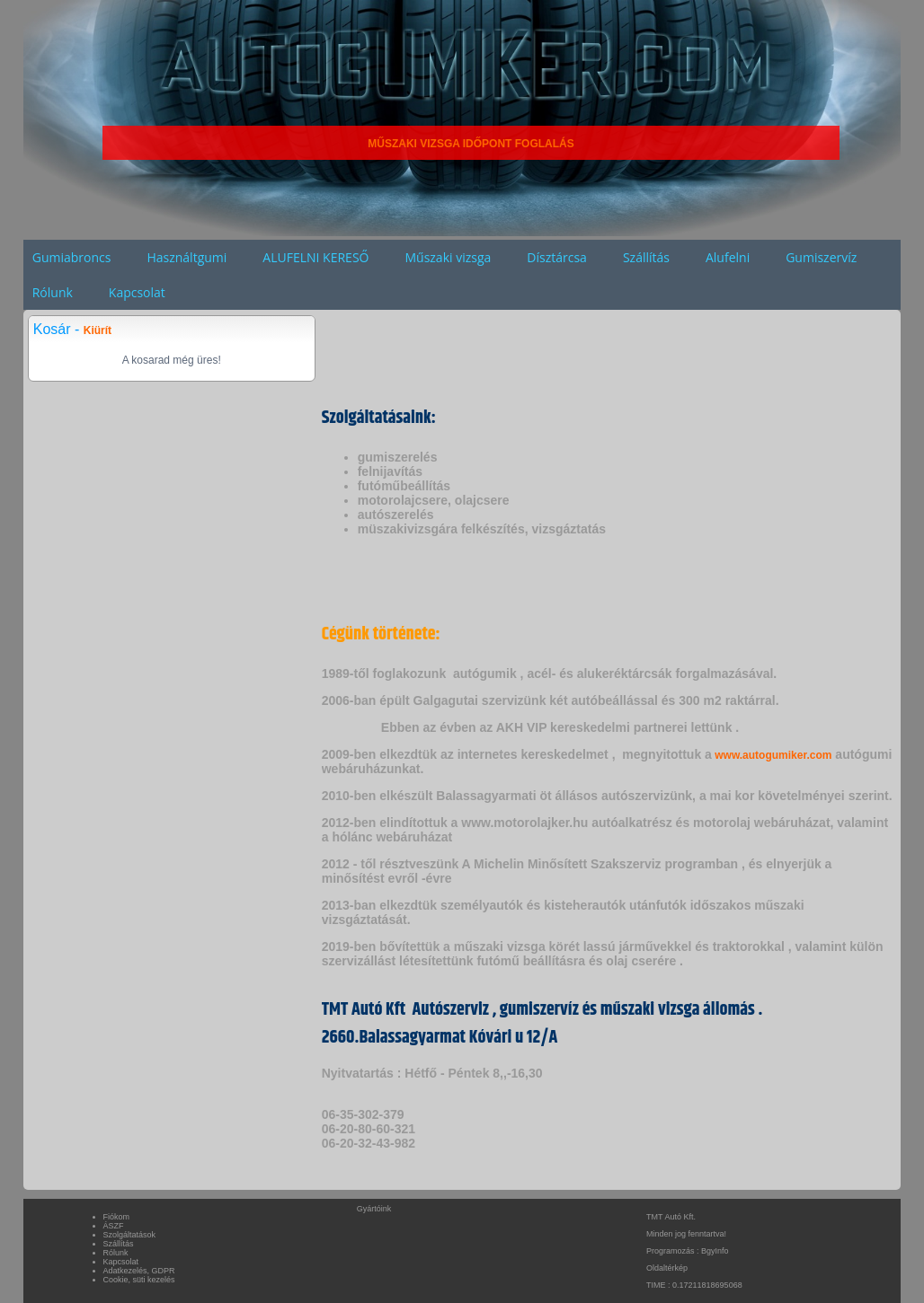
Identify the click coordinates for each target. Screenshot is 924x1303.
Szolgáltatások (129, 1234)
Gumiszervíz (821, 257)
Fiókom (116, 1216)
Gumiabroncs (71, 257)
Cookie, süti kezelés (139, 1279)
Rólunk (52, 292)
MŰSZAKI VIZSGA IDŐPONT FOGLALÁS (471, 143)
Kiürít (97, 330)
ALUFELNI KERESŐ (315, 257)
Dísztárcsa (557, 257)
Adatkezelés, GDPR (139, 1270)
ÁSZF (113, 1225)
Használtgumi (187, 257)
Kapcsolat (137, 292)
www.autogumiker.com (772, 755)
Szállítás (646, 257)
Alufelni (728, 257)
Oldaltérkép (667, 1267)
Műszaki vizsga (447, 257)
